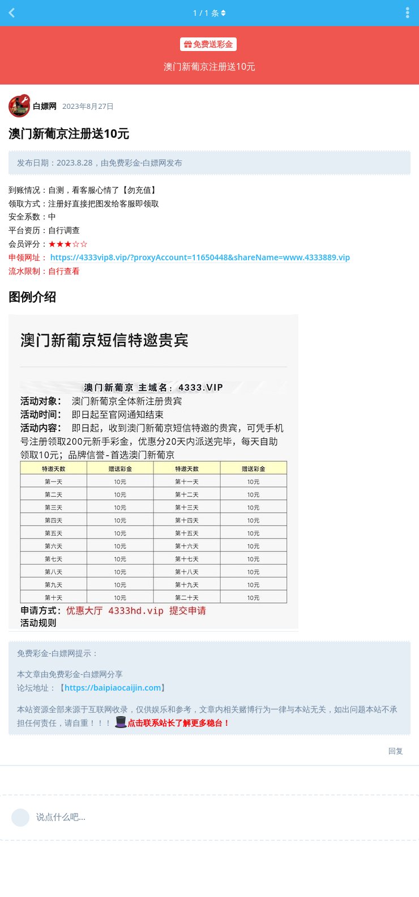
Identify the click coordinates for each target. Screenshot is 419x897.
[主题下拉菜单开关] (407, 13)
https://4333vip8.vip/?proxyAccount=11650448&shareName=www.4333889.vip (200, 257)
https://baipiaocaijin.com (113, 687)
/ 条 (209, 12)
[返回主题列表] (11, 13)
